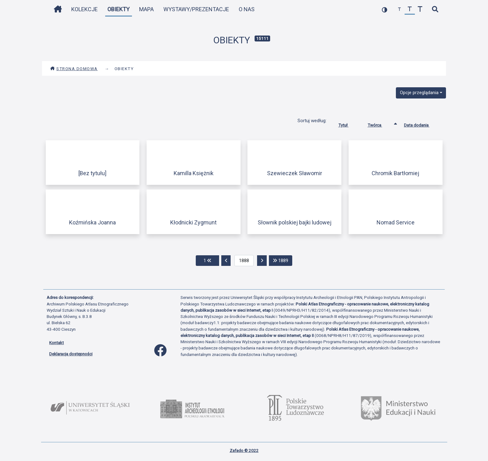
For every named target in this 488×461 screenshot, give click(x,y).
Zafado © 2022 (244, 450)
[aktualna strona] (244, 260)
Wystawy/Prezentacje (196, 9)
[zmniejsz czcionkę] (399, 9)
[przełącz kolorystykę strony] (384, 9)
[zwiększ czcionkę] (420, 9)
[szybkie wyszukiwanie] (435, 9)
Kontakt (56, 342)
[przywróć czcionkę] (410, 9)
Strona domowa (73, 68)
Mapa (146, 9)
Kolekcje (84, 9)
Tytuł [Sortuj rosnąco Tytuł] (348, 123)
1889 (282, 260)
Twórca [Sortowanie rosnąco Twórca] (380, 123)
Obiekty (118, 9)
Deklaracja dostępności (70, 353)
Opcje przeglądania (419, 92)
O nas (247, 9)
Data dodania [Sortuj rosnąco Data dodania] (421, 123)
